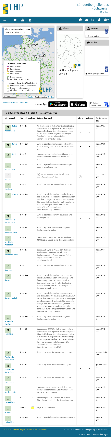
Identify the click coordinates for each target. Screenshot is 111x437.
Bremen (8, 179)
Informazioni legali (100, 435)
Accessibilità (103, 430)
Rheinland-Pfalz (11, 255)
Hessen (15, 194)
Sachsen (8, 280)
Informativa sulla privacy (85, 430)
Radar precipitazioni (95, 74)
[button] (44, 54)
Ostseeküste (10, 402)
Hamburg (8, 189)
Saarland (8, 270)
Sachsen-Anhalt (11, 298)
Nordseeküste (10, 392)
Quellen (51, 97)
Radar (92, 42)
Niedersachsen (11, 232)
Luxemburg (9, 382)
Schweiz (8, 412)
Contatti (69, 430)
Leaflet (31, 97)
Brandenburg (10, 169)
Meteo (92, 28)
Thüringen (9, 334)
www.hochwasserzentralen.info (15, 103)
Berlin (14, 154)
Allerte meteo (92, 36)
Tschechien (9, 422)
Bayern (14, 144)
